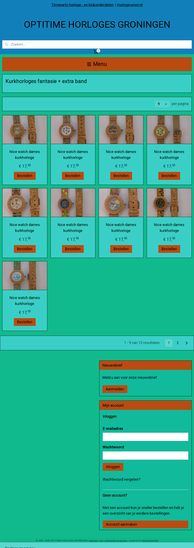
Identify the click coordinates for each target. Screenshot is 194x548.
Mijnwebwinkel (150, 540)
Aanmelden (115, 389)
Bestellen (24, 176)
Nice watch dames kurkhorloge (25, 155)
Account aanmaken (121, 524)
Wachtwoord (113, 447)
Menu (97, 64)
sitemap (93, 540)
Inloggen (113, 467)
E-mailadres (113, 428)
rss (101, 540)
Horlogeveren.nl (130, 5)
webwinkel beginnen (116, 540)
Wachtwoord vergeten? (121, 479)
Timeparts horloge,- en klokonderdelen (82, 5)
